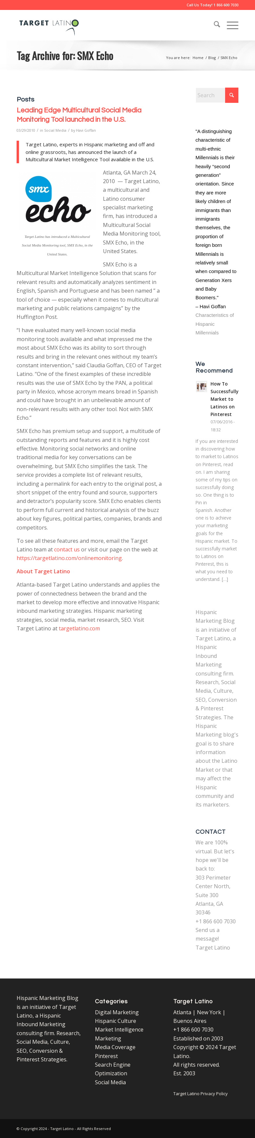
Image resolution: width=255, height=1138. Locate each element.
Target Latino (213, 947)
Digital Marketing (117, 1012)
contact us (67, 549)
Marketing (108, 1038)
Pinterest (106, 1056)
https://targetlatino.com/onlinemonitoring (69, 558)
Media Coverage (115, 1047)
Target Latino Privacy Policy (200, 1094)
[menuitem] (213, 25)
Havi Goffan (86, 130)
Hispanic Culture (115, 1021)
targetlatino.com (79, 628)
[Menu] (229, 25)
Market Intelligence (119, 1029)
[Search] (213, 25)
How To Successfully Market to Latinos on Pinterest (224, 399)
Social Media (55, 130)
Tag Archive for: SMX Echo (65, 55)
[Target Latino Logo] (49, 25)
